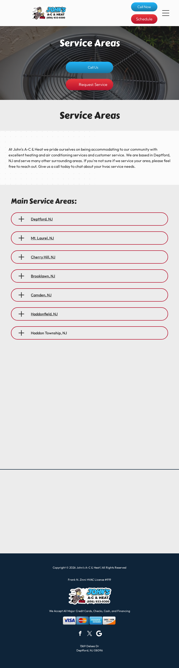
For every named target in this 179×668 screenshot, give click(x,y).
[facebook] (80, 634)
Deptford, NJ (42, 219)
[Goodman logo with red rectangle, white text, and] (48, 486)
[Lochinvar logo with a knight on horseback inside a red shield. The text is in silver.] (131, 537)
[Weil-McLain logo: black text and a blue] (48, 511)
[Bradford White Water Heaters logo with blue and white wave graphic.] (48, 537)
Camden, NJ (41, 295)
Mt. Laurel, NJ (42, 238)
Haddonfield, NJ (44, 314)
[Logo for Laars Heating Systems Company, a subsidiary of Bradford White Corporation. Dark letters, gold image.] (131, 486)
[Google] (99, 634)
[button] (165, 13)
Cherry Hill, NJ (43, 257)
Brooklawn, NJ (43, 276)
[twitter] (89, 634)
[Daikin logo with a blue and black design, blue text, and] (131, 511)
